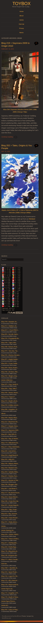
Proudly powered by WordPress (11, 616)
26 (36, 145)
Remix (21, 32)
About (21, 15)
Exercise (21, 24)
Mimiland (32, 219)
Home (22, 11)
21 (36, 43)
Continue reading (9, 137)
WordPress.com (6, 618)
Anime (21, 20)
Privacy (21, 28)
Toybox (21, 3)
